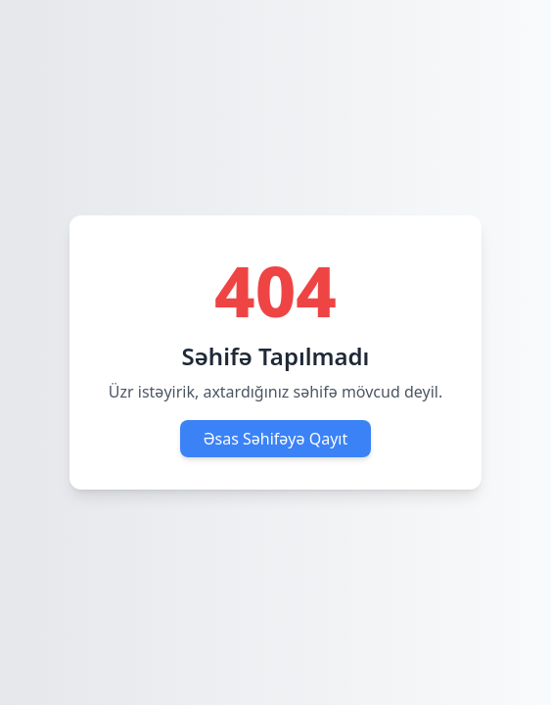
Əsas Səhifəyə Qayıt (276, 438)
